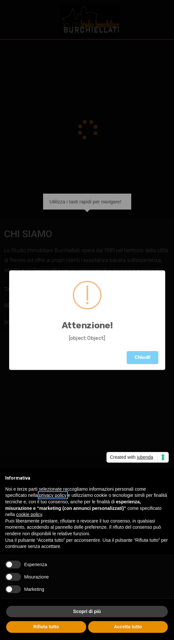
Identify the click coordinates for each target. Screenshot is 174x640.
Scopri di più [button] (87, 611)
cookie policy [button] (29, 514)
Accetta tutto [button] (128, 626)
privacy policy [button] (53, 495)
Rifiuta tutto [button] (46, 626)
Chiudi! (142, 357)
